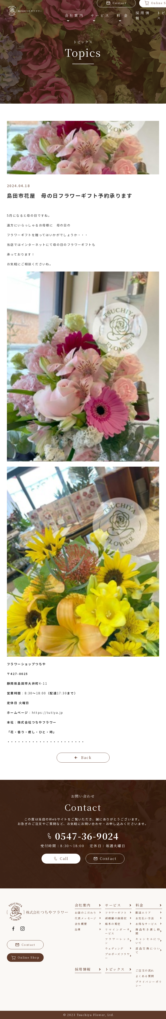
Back (83, 757)
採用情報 (122, 16)
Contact (105, 858)
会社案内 (54, 13)
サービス (80, 13)
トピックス (147, 14)
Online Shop (25, 957)
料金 (102, 13)
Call (61, 858)
